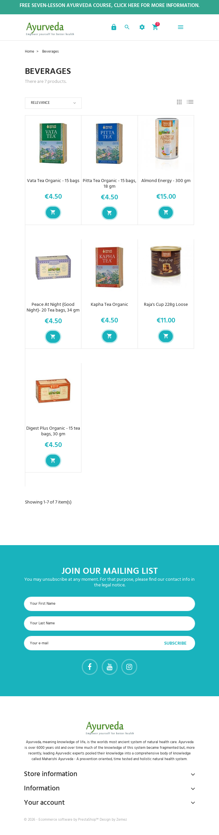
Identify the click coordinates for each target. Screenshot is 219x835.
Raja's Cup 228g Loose (166, 304)
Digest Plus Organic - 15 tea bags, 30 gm (53, 431)
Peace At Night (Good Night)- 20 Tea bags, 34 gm (53, 307)
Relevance (40, 103)
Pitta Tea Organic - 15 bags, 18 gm (109, 183)
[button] (113, 28)
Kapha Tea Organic (109, 304)
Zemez (121, 820)
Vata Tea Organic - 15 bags (53, 180)
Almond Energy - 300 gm (165, 180)
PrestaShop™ (89, 820)
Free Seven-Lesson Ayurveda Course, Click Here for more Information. (109, 6)
